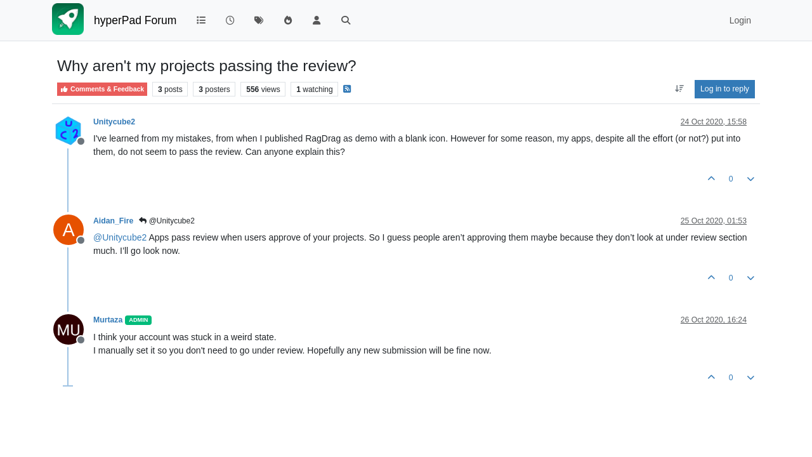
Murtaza (107, 319)
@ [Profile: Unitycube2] (120, 237)
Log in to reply (724, 88)
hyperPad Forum (135, 20)
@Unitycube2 (167, 220)
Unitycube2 (114, 121)
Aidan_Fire (113, 220)
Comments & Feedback (102, 89)
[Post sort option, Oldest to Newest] (679, 89)
